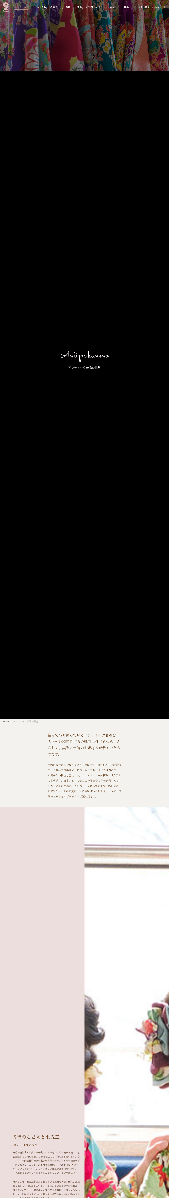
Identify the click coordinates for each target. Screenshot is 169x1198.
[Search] (163, 7)
